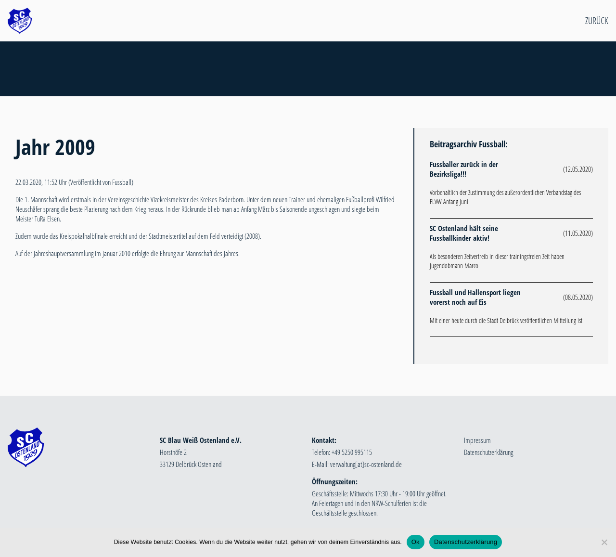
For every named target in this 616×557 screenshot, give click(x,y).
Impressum (477, 440)
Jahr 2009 (55, 146)
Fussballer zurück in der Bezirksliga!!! (464, 169)
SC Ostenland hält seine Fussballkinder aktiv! (464, 233)
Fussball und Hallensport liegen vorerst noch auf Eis (475, 297)
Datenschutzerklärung (488, 452)
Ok (415, 541)
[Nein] (604, 542)
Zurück (596, 20)
